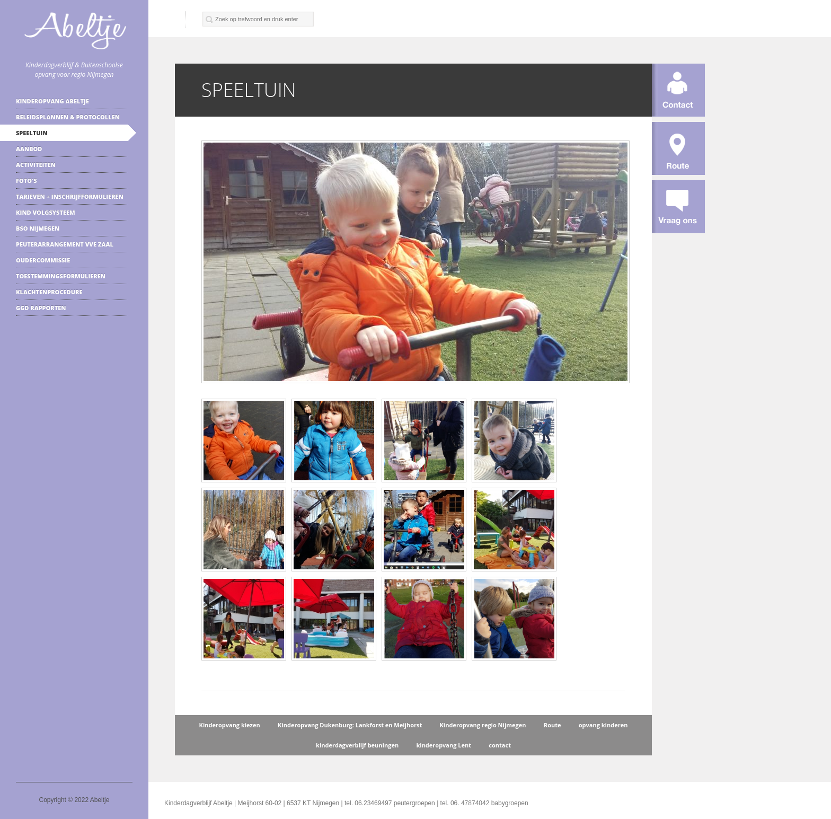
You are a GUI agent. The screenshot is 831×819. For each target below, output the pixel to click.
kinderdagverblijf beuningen (357, 745)
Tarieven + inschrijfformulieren (69, 196)
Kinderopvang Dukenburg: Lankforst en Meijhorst (350, 725)
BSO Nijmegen (37, 228)
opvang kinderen (603, 725)
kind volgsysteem (45, 212)
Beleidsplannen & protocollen (68, 117)
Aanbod (29, 149)
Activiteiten (36, 165)
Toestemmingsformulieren (60, 276)
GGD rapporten (41, 308)
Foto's (26, 180)
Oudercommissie (43, 260)
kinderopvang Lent (443, 745)
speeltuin (32, 133)
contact (500, 745)
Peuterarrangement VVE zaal (64, 244)
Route (552, 725)
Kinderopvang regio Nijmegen (483, 725)
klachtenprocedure (49, 292)
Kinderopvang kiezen (229, 725)
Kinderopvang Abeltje (52, 101)
